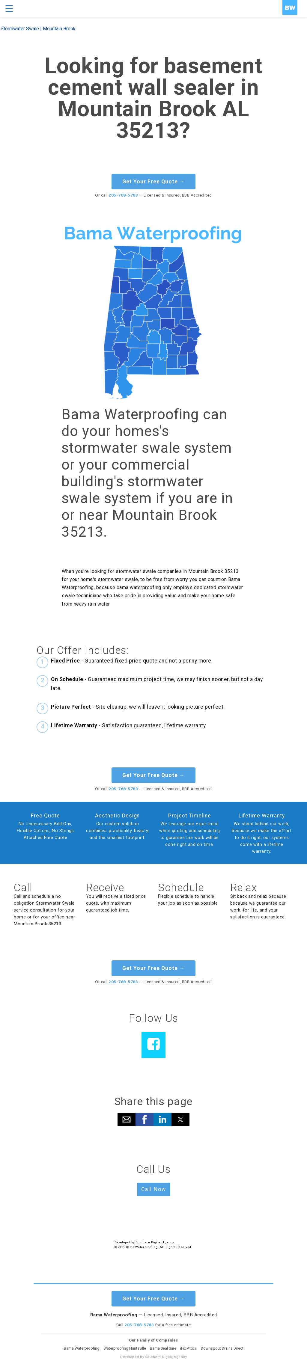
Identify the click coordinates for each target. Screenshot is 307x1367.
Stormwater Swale (20, 28)
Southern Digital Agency (155, 1242)
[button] (127, 1119)
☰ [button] (9, 8)
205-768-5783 (123, 195)
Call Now (153, 1189)
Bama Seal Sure (163, 1348)
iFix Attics (188, 1348)
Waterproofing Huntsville (124, 1348)
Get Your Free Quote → (153, 182)
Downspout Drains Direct (222, 1348)
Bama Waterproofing (82, 1348)
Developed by (125, 1242)
